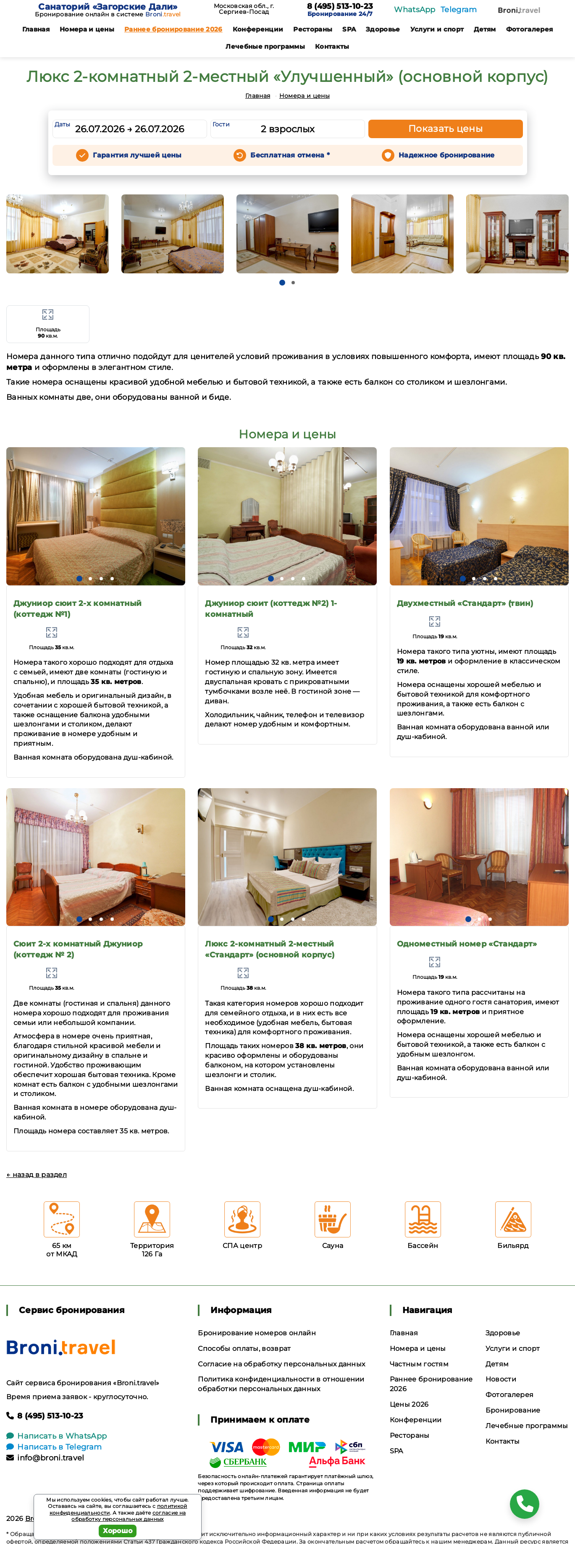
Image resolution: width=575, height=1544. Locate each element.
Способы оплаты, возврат (244, 1349)
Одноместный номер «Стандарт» (467, 944)
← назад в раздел (36, 1175)
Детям (485, 29)
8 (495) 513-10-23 (340, 7)
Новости (501, 1379)
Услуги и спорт (437, 29)
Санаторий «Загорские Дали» (107, 7)
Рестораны (312, 29)
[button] (282, 283)
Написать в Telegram (54, 1447)
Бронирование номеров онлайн (257, 1333)
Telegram (459, 9)
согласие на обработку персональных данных (128, 1516)
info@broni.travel (45, 1458)
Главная (36, 29)
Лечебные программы (265, 46)
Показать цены (445, 128)
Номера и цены (87, 29)
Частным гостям (419, 1364)
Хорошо (118, 1531)
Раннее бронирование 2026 (173, 29)
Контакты (332, 46)
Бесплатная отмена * (290, 155)
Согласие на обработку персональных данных (281, 1364)
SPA (349, 29)
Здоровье (383, 29)
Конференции (258, 29)
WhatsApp (415, 9)
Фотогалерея (529, 29)
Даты (63, 124)
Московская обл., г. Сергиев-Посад (244, 9)
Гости (221, 124)
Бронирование (513, 1410)
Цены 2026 (409, 1404)
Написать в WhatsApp (56, 1436)
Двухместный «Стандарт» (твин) (465, 603)
